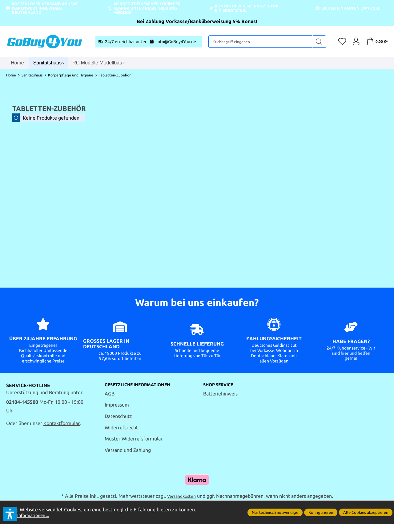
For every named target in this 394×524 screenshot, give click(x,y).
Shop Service (221, 385)
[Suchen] (315, 41)
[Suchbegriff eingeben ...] (258, 41)
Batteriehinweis (220, 394)
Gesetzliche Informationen (143, 385)
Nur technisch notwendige (275, 512)
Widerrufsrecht (121, 428)
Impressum (117, 405)
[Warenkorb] (376, 42)
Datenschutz (118, 417)
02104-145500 (22, 402)
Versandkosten (181, 497)
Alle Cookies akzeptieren (365, 512)
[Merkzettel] (338, 42)
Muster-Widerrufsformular (134, 439)
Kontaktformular (61, 423)
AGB (110, 394)
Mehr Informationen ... (30, 515)
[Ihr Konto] (354, 42)
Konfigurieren (320, 512)
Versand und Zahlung (128, 450)
